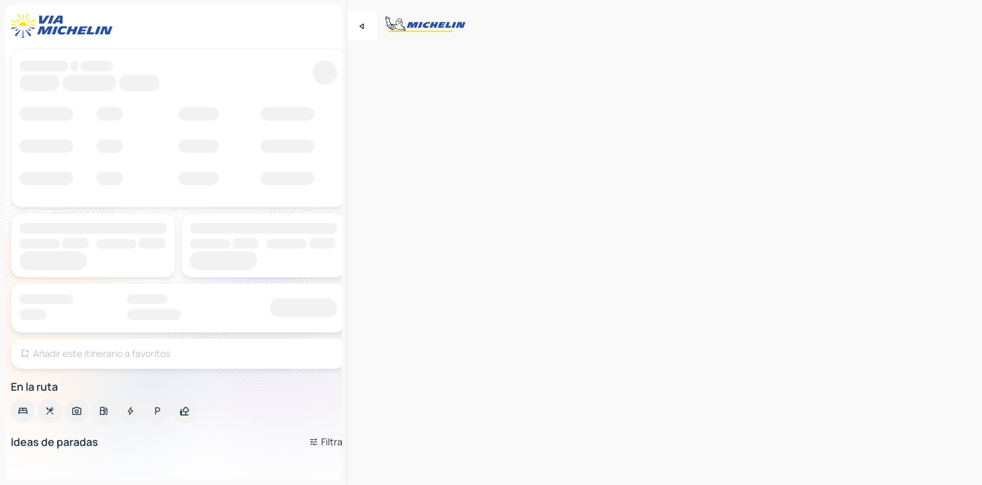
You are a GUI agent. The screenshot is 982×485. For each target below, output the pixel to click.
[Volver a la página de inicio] (64, 25)
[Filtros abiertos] (327, 442)
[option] (23, 411)
